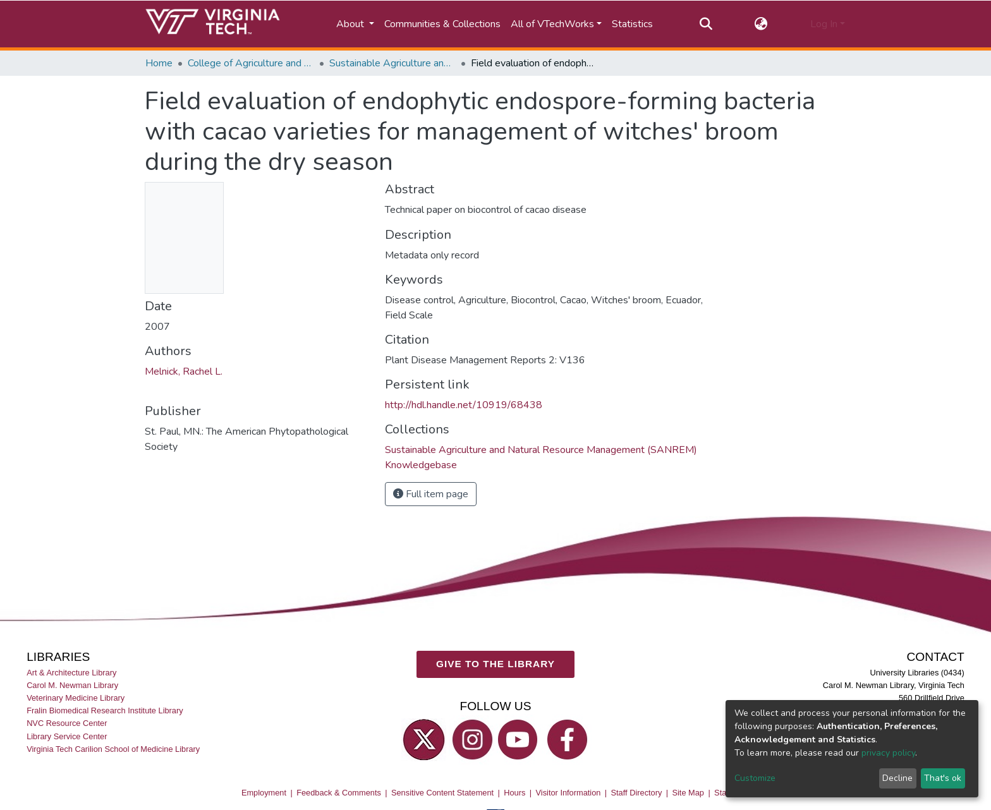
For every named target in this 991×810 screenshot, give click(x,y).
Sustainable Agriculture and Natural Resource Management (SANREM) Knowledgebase (392, 63)
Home (159, 63)
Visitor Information (568, 792)
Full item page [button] (430, 494)
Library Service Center (67, 736)
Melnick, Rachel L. (183, 371)
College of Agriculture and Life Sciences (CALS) (251, 63)
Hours (514, 792)
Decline (897, 778)
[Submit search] (706, 24)
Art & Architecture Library (71, 672)
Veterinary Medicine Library (76, 698)
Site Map (688, 792)
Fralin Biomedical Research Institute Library (105, 710)
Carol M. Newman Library (72, 685)
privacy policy (888, 753)
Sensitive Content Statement (442, 792)
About (351, 24)
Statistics (632, 24)
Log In (823, 24)
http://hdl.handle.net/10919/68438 (463, 405)
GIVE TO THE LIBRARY (495, 663)
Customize (754, 778)
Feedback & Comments (338, 792)
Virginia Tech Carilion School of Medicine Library (113, 749)
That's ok (942, 778)
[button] (761, 24)
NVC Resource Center (67, 723)
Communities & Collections (442, 24)
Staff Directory (636, 792)
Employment (263, 792)
